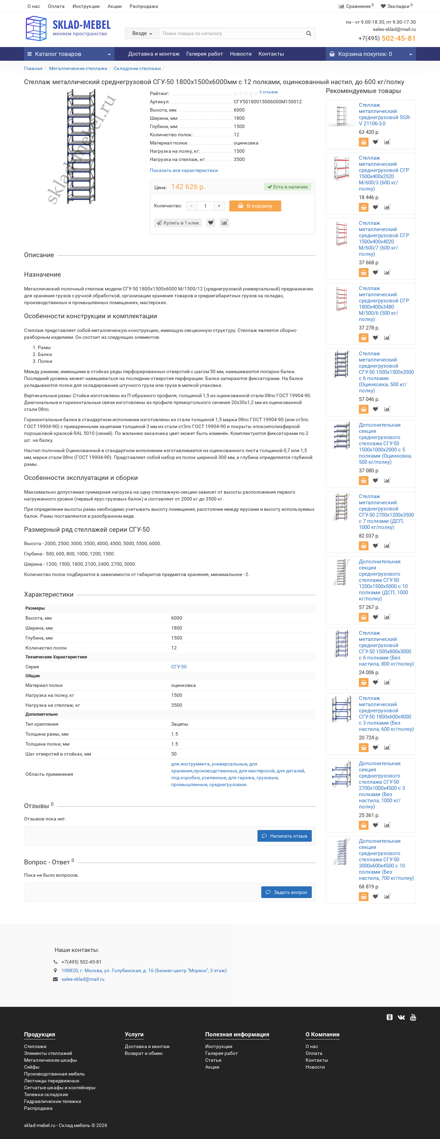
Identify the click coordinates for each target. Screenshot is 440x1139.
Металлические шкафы (50, 1060)
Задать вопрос (286, 892)
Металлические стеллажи (78, 68)
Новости (241, 53)
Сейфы (32, 1067)
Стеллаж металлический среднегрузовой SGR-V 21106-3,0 (385, 114)
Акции (115, 6)
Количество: (168, 205)
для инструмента (190, 764)
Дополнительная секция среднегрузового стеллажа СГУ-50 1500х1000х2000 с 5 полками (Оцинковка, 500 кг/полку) (385, 443)
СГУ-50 (179, 666)
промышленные (189, 784)
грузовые (267, 777)
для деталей (290, 770)
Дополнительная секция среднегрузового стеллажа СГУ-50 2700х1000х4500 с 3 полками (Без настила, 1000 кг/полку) (382, 785)
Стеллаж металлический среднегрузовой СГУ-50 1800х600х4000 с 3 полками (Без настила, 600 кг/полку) (386, 713)
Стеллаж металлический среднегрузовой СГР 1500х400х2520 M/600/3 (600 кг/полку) (384, 173)
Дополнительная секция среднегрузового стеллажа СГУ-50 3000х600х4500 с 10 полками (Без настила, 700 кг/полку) (386, 859)
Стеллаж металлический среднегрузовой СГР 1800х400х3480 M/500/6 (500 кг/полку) (384, 303)
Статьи (213, 1060)
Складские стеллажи (137, 68)
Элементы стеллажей (48, 1053)
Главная (33, 68)
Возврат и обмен (144, 1053)
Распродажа (144, 6)
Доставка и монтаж (153, 53)
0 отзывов (269, 92)
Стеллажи (35, 1046)
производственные (215, 770)
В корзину (255, 206)
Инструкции (86, 6)
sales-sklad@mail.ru (83, 979)
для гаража (241, 777)
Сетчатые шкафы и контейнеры (60, 1087)
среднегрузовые (227, 784)
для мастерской (257, 770)
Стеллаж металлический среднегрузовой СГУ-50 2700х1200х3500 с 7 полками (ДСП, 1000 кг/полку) (386, 511)
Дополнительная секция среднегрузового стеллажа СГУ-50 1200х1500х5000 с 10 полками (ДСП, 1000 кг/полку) (383, 580)
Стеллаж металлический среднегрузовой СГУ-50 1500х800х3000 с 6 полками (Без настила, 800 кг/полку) (386, 648)
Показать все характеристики (184, 170)
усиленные (214, 777)
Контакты (271, 53)
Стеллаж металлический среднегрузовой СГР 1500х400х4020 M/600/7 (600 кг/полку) (384, 238)
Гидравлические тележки (52, 1101)
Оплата (56, 6)
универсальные (229, 764)
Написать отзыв (284, 836)
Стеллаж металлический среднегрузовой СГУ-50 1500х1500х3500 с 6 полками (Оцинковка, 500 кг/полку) (386, 372)
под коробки (185, 777)
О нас (34, 6)
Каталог (69, 52)
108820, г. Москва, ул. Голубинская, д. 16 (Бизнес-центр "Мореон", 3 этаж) (144, 970)
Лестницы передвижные (51, 1080)
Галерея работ (204, 53)
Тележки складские (46, 1094)
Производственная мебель (54, 1074)
